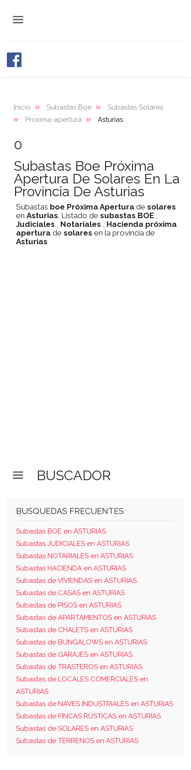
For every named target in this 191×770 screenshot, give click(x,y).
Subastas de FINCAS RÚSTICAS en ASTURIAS (88, 716)
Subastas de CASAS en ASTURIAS (70, 593)
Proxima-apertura (53, 119)
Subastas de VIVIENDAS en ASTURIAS (76, 580)
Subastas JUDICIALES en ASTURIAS (72, 544)
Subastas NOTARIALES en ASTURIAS (74, 556)
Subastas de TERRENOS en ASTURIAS (77, 741)
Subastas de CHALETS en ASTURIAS (74, 630)
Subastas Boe (69, 107)
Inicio (22, 107)
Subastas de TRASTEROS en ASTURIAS (79, 667)
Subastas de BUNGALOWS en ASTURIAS (81, 642)
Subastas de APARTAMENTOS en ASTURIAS (86, 617)
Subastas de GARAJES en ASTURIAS (74, 654)
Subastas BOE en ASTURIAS (61, 531)
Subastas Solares (135, 107)
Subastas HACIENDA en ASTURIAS (71, 568)
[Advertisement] (95, 364)
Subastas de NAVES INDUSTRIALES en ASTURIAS (94, 704)
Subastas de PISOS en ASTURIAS (69, 605)
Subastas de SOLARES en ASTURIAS (74, 728)
